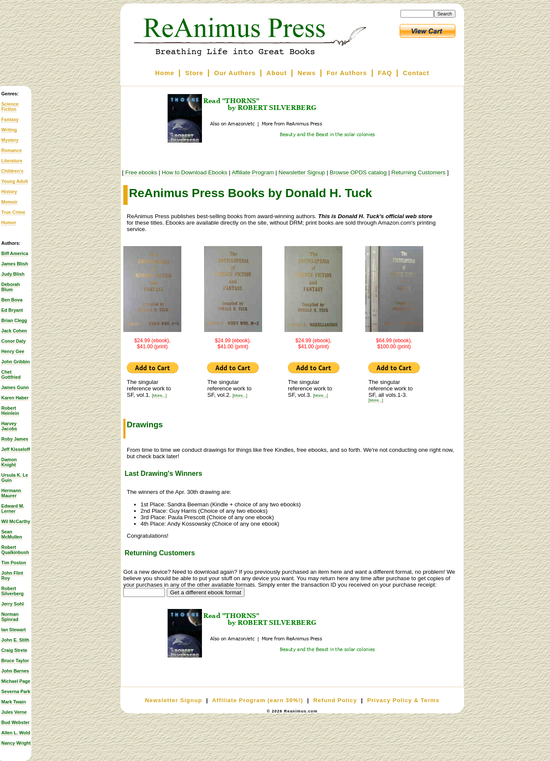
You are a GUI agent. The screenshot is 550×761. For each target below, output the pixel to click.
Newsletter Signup (301, 172)
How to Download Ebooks (194, 172)
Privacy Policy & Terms (403, 700)
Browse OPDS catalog (358, 172)
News (307, 73)
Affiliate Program (253, 172)
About (276, 73)
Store (194, 73)
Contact (416, 73)
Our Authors (235, 73)
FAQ (385, 73)
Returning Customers (418, 172)
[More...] (159, 395)
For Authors (347, 73)
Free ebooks (141, 172)
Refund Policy (335, 700)
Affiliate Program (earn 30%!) (257, 700)
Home (164, 73)
